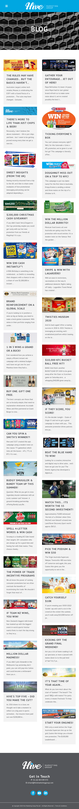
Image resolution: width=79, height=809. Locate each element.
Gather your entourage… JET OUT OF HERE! (59, 79)
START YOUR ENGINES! (59, 722)
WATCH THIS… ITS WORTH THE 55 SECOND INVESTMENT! (59, 506)
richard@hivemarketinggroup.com (40, 783)
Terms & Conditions (61, 806)
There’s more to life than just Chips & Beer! (20, 123)
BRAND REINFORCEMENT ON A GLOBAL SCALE (20, 305)
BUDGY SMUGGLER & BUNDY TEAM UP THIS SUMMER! (20, 484)
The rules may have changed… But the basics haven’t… (20, 79)
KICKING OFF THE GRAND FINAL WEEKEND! (56, 643)
